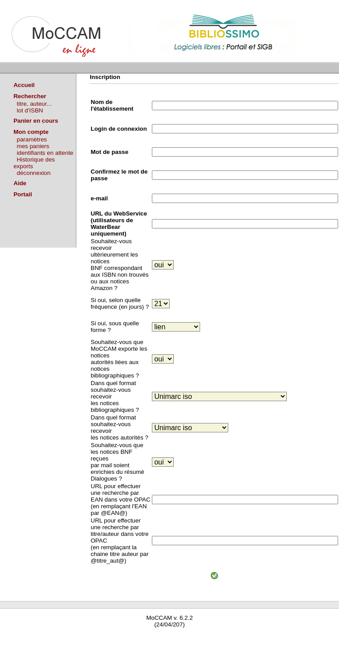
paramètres (32, 139)
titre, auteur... (34, 103)
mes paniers (33, 146)
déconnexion (34, 173)
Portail (22, 194)
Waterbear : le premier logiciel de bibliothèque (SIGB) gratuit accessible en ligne (105, 637)
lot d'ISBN (30, 110)
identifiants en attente (45, 152)
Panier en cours (35, 120)
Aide (19, 183)
